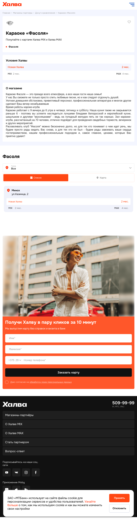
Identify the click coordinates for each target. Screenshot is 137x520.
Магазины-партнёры (19, 415)
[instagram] (26, 472)
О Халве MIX (13, 424)
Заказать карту (68, 372)
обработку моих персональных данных (51, 382)
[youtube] (7, 472)
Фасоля (13, 46)
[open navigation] (131, 4)
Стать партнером (17, 442)
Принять (119, 498)
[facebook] (36, 472)
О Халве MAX (14, 433)
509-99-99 (123, 403)
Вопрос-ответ (15, 451)
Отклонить (119, 508)
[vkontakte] (16, 472)
